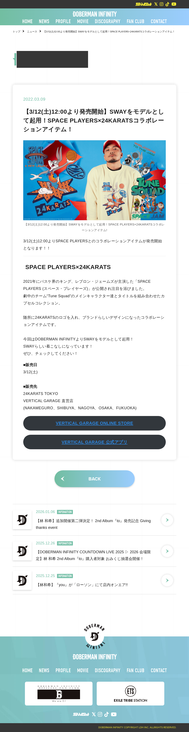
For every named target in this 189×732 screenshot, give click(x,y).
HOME (27, 21)
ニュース (32, 31)
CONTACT (159, 21)
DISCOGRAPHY (107, 21)
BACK (94, 478)
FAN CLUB (135, 21)
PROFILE (63, 21)
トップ (16, 31)
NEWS (44, 21)
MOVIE (82, 21)
